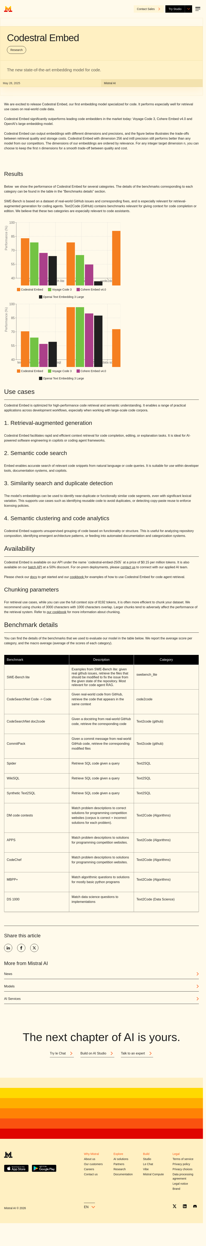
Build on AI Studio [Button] (97, 1053)
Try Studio (175, 9)
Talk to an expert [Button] (137, 1053)
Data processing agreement (183, 1176)
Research (16, 50)
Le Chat (148, 1164)
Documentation (123, 1174)
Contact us (91, 1174)
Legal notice (180, 1183)
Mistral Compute (153, 1174)
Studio (147, 1159)
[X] (174, 1206)
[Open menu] (198, 9)
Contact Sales (148, 9)
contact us (127, 567)
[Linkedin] (185, 1206)
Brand (176, 1188)
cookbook (77, 577)
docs (33, 577)
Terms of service (183, 1159)
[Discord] (195, 1206)
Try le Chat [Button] (62, 1053)
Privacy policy (181, 1164)
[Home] (8, 9)
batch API (35, 567)
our (49, 612)
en (89, 1207)
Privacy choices (182, 1169)
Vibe (146, 1169)
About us (89, 1159)
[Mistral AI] (8, 1156)
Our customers (93, 1164)
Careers (89, 1169)
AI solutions (121, 1159)
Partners (119, 1164)
